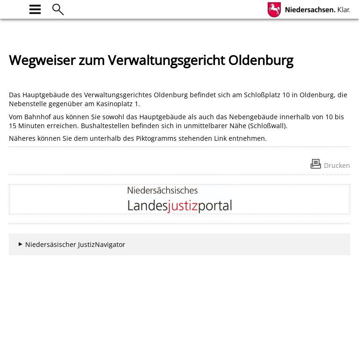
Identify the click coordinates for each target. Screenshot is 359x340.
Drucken (337, 165)
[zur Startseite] (14, 8)
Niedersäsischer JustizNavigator (75, 244)
